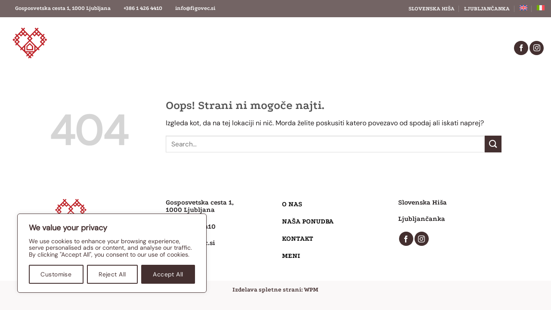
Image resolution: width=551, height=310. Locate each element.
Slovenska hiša (432, 9)
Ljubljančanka (487, 9)
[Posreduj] (493, 144)
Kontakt (326, 48)
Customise (55, 274)
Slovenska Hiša (422, 202)
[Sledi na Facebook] (521, 48)
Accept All (168, 274)
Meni (385, 48)
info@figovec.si (195, 8)
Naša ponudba (250, 48)
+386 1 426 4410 (143, 8)
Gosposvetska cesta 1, (200, 202)
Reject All (112, 274)
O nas (179, 48)
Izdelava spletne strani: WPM (275, 289)
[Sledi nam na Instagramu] (536, 48)
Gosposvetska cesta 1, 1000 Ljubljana (63, 8)
